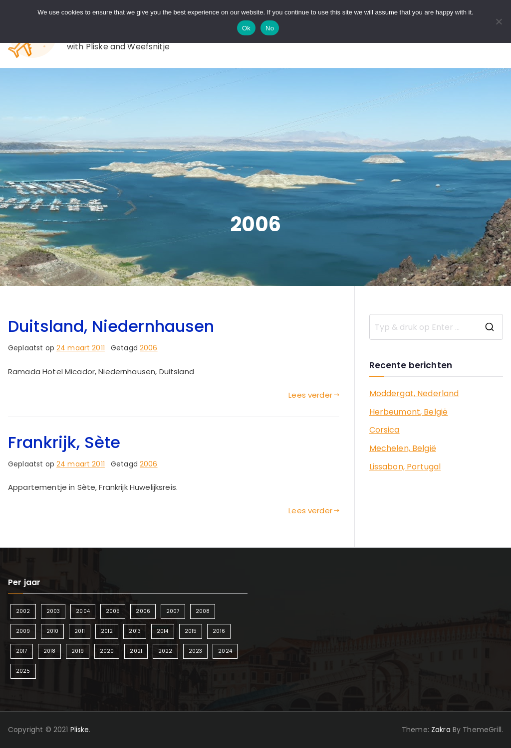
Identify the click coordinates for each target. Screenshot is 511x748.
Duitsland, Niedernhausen (111, 326)
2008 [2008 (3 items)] (203, 611)
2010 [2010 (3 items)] (52, 631)
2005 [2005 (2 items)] (113, 611)
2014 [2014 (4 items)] (163, 631)
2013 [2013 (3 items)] (135, 631)
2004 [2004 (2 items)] (83, 611)
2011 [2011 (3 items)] (79, 631)
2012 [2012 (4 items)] (107, 631)
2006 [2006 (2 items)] (143, 611)
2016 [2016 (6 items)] (219, 631)
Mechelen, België (402, 448)
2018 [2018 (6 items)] (49, 651)
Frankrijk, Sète (64, 442)
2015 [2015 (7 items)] (191, 631)
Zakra (441, 730)
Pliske (79, 730)
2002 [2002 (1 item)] (23, 611)
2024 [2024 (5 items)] (225, 651)
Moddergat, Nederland (414, 393)
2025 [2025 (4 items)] (23, 671)
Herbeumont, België (408, 412)
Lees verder (313, 395)
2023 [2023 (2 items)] (196, 651)
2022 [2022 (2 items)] (165, 651)
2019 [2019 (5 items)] (77, 651)
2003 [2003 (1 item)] (53, 611)
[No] (499, 21)
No (269, 28)
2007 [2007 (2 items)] (173, 611)
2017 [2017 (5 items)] (21, 651)
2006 (149, 348)
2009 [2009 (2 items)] (23, 631)
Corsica (384, 430)
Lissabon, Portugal (405, 466)
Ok (246, 28)
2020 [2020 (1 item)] (107, 651)
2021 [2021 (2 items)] (136, 651)
